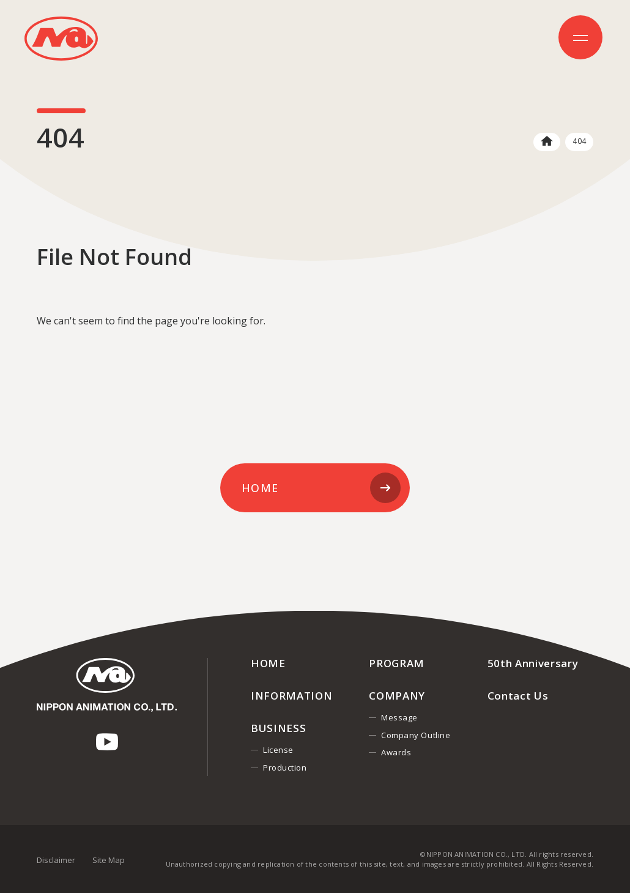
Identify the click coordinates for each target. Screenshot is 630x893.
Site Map (108, 859)
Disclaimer (56, 859)
